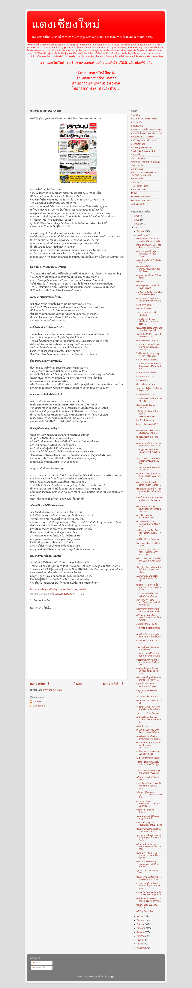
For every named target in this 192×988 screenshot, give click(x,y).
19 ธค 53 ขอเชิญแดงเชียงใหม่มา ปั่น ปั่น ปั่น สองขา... (147, 321)
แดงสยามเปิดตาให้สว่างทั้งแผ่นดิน (146, 129)
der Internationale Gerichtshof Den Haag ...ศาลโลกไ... (147, 803)
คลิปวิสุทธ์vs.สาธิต (144, 911)
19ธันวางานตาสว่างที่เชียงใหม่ (146, 314)
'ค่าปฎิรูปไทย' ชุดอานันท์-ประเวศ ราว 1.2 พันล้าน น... (148, 452)
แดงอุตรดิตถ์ (142, 380)
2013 (137, 220)
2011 (137, 224)
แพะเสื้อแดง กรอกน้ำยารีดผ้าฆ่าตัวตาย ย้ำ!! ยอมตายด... (149, 500)
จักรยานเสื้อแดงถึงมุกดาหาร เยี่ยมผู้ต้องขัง (148, 648)
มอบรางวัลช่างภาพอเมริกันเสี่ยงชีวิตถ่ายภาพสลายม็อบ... (148, 460)
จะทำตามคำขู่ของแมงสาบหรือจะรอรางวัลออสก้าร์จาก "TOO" (148, 552)
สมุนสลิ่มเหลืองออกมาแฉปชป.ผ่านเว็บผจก (146, 685)
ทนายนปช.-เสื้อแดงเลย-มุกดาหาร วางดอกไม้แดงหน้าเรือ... (148, 855)
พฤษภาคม (142, 936)
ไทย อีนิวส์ (135, 115)
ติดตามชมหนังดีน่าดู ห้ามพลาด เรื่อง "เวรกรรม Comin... (147, 253)
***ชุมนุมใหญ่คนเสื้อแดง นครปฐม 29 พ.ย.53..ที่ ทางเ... (147, 671)
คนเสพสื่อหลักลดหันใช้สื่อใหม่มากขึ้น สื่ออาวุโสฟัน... (147, 578)
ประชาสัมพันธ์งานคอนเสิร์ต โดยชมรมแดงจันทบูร (148, 830)
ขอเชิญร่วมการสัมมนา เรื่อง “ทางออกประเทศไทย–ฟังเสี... (148, 491)
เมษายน (141, 940)
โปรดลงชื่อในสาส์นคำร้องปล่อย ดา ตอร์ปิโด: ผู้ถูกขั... (147, 764)
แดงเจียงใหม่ (137, 126)
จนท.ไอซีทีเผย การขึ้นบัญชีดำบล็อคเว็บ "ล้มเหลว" (148, 772)
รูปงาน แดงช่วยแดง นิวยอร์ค (145, 811)
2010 (137, 228)
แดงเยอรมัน (136, 122)
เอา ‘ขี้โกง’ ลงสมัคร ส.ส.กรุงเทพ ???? (145, 516)
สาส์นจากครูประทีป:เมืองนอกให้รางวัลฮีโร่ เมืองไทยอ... (148, 532)
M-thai (134, 193)
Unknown (37, 701)
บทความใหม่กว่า (40, 683)
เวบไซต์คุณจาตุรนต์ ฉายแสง (144, 140)
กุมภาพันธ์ (141, 948)
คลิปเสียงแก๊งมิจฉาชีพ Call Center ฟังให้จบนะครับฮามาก (148, 476)
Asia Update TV (138, 204)
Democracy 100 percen (141, 200)
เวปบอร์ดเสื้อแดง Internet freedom (146, 133)
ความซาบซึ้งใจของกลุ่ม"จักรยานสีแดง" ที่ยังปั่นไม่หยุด (148, 269)
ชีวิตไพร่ (140, 282)
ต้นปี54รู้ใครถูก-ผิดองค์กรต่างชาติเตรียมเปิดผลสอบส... (148, 719)
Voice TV (135, 182)
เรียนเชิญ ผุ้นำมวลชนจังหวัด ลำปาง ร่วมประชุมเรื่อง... (149, 246)
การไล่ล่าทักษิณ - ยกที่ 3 (147, 624)
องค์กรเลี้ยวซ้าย (138, 144)
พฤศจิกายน (142, 235)
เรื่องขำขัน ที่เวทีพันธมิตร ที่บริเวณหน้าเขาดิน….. (148, 431)
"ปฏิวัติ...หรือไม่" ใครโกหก (148, 539)
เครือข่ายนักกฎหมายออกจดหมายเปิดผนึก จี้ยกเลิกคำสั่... (148, 846)
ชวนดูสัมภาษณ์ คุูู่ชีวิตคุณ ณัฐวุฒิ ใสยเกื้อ (147, 817)
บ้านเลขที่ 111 (137, 155)
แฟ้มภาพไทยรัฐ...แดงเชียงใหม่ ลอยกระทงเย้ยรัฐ (149, 823)
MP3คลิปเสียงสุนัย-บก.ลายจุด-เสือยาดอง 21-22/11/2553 (148, 745)
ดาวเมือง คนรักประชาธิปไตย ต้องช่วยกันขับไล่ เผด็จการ (146, 174)
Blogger (111, 977)
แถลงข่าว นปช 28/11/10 (147, 360)
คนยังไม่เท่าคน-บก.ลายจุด (148, 758)
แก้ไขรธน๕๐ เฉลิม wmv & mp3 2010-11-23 (147, 752)
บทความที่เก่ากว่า (113, 683)
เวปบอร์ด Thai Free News (142, 137)
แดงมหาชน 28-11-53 (145, 376)
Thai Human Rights (140, 186)
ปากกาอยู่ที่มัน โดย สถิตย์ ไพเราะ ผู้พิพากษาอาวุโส (148, 240)
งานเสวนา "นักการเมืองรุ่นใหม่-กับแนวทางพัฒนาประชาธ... (148, 347)
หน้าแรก (77, 683)
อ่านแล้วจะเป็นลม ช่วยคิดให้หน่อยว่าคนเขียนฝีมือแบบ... (149, 785)
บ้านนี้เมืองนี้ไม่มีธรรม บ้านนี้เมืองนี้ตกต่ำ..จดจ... (149, 335)
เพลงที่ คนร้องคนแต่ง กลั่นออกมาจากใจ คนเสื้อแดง (148, 635)
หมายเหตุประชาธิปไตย (141, 147)
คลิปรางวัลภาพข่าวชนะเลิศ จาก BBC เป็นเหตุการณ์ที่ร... (148, 560)
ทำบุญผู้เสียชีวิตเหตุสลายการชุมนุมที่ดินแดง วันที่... (149, 329)
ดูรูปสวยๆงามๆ (137, 169)
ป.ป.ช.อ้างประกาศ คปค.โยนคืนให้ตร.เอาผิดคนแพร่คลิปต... (149, 569)
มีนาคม (140, 944)
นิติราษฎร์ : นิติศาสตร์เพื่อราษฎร (145, 162)
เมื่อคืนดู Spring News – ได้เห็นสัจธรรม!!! (148, 287)
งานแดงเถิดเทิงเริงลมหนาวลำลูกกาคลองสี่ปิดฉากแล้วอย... (148, 366)
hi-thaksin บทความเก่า (141, 197)
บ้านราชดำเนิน (138, 158)
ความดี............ (143, 726)
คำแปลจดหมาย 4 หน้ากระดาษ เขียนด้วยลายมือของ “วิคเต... (148, 508)
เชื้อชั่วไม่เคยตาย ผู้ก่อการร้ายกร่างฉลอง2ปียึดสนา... (149, 731)
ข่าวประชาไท (137, 179)
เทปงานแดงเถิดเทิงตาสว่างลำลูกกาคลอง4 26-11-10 (148, 444)
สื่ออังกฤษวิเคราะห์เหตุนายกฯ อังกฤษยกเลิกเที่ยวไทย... (147, 662)
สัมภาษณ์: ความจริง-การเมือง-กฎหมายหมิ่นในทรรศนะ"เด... (148, 602)
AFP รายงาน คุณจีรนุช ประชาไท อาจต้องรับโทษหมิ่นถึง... (148, 617)
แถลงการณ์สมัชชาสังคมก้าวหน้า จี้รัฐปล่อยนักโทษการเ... (148, 885)
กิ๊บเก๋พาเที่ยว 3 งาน (145, 420)
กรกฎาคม (141, 928)
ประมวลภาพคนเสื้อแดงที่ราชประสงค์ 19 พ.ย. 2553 (149, 878)
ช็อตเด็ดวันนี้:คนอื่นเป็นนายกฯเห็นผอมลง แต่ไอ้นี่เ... (148, 737)
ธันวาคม (141, 231)
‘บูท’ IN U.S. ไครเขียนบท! (147, 713)
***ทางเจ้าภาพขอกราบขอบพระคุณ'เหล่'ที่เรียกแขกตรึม (147, 864)
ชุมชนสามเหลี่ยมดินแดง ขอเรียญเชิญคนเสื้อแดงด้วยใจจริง (148, 837)
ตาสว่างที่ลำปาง (143, 309)
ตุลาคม (140, 916)
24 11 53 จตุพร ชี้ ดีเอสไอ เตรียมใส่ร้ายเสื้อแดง (147, 594)
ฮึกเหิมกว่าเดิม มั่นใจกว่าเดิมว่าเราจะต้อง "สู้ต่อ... (149, 293)
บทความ (37, 963)
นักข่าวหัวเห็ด (137, 165)
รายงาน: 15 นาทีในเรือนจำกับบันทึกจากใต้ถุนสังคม (148, 654)
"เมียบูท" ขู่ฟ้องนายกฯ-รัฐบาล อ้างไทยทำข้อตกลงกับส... (149, 794)
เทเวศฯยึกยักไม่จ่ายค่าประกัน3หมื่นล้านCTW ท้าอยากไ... (148, 524)
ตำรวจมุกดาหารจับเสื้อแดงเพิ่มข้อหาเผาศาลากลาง (148, 610)
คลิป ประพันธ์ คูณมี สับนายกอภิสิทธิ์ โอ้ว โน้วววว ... (148, 678)
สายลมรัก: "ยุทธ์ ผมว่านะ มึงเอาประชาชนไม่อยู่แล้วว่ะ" (149, 893)
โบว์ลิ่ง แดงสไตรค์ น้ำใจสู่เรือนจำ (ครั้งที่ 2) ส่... (147, 354)
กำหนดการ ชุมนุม (144, 305)
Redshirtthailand (138, 189)
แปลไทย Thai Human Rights (144, 119)
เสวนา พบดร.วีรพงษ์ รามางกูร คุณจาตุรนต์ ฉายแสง (148, 299)
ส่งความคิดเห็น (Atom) (52, 690)
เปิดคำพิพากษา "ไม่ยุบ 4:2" (148, 341)
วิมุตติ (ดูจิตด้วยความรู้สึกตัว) (144, 151)
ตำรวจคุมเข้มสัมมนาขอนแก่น (145, 406)
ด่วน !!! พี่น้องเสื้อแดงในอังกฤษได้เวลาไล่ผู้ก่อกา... (148, 483)
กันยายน (141, 920)
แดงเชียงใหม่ (66, 24)
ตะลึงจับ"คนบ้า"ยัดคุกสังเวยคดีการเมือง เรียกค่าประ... (149, 899)
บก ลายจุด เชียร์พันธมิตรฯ (147, 696)
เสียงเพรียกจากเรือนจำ (146, 384)
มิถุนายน (141, 932)
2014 (137, 216)
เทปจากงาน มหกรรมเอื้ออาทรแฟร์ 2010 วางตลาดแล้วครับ (149, 587)
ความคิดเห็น (38, 968)
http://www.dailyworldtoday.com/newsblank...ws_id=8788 (58, 589)
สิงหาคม (141, 924)
